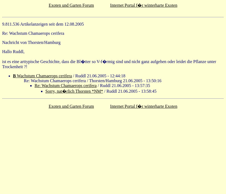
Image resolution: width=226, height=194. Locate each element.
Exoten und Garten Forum (71, 5)
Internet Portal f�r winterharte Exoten (143, 5)
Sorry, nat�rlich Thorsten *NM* (74, 91)
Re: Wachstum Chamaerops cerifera (66, 85)
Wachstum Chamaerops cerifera (42, 76)
